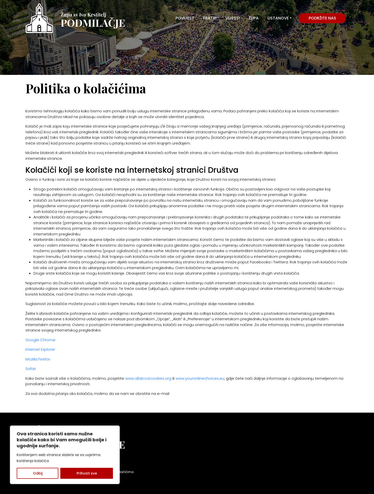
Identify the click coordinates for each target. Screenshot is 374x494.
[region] (65, 455)
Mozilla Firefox (37, 359)
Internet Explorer (40, 349)
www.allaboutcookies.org (148, 378)
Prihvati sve (87, 473)
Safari (30, 368)
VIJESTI (232, 18)
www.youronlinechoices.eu (200, 378)
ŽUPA (254, 18)
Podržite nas (322, 18)
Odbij (37, 473)
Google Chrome (40, 339)
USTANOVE (278, 18)
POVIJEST (185, 18)
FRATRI (209, 18)
